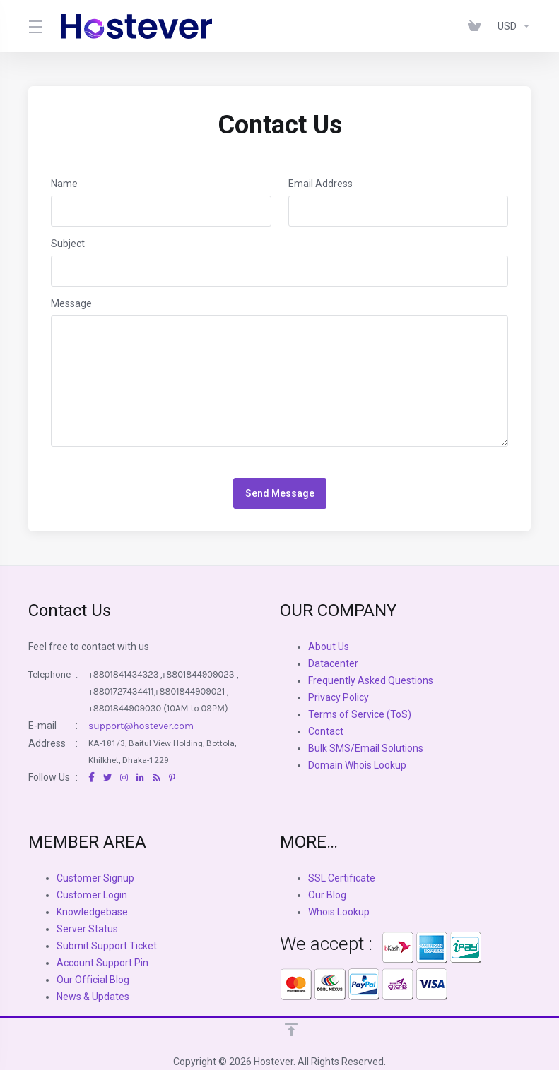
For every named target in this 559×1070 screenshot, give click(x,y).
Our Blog (327, 895)
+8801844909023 (197, 674)
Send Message (279, 493)
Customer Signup (95, 878)
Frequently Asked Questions (370, 680)
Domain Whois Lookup (357, 765)
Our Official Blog (93, 979)
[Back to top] (291, 1030)
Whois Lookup (339, 912)
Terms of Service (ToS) (359, 714)
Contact (325, 731)
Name (64, 183)
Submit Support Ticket (107, 945)
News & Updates (93, 996)
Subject (68, 243)
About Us (328, 646)
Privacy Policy (338, 697)
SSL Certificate (341, 878)
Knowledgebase (92, 912)
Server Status (87, 928)
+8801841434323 (123, 674)
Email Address (320, 183)
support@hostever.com (141, 726)
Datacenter (333, 663)
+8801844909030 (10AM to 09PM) (158, 708)
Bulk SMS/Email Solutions (365, 748)
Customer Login (92, 895)
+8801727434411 (121, 691)
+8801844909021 (190, 691)
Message (71, 303)
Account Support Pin (102, 962)
